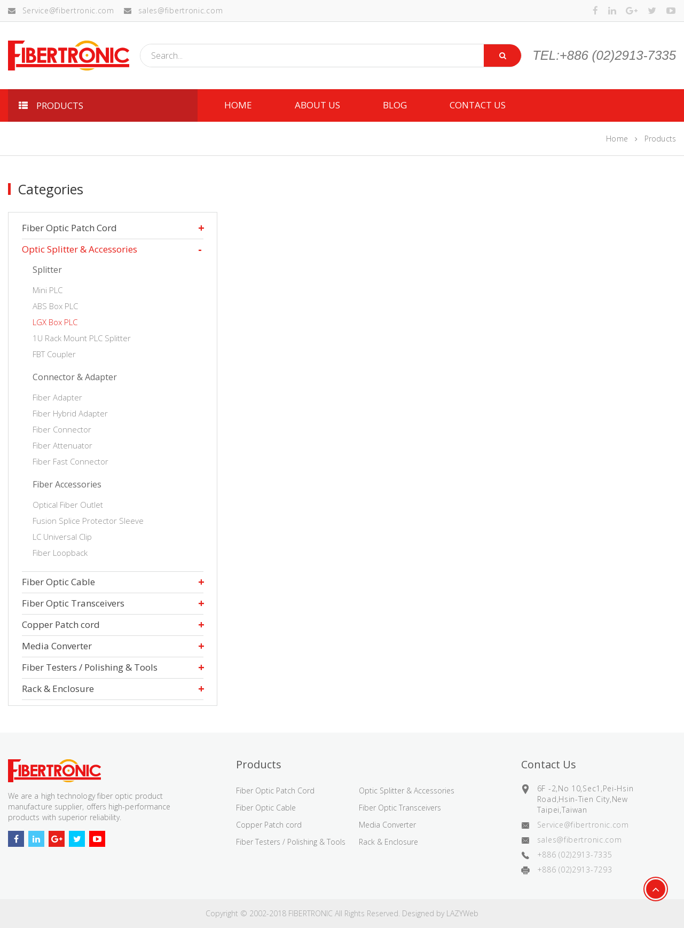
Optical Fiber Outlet (68, 504)
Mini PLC (47, 290)
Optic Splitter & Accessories (79, 249)
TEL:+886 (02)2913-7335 (604, 55)
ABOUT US (317, 105)
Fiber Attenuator (62, 445)
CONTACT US (478, 105)
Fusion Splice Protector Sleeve (88, 520)
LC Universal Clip (62, 536)
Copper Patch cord (61, 624)
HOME (238, 105)
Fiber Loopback (60, 552)
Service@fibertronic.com (61, 10)
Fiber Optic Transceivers (73, 603)
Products (660, 138)
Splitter (47, 269)
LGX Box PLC (55, 322)
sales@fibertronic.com (173, 10)
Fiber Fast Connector (70, 461)
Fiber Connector (62, 429)
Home (617, 138)
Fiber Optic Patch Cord (69, 228)
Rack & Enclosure (58, 688)
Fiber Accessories (67, 484)
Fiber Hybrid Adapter (70, 413)
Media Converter (57, 646)
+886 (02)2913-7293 (574, 869)
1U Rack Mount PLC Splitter (82, 338)
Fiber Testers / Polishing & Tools (90, 667)
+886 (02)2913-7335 (574, 855)
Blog (395, 105)
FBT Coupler (54, 354)
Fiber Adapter (57, 397)
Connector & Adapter (75, 377)
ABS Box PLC (55, 306)
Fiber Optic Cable (58, 582)
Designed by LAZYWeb (440, 913)
